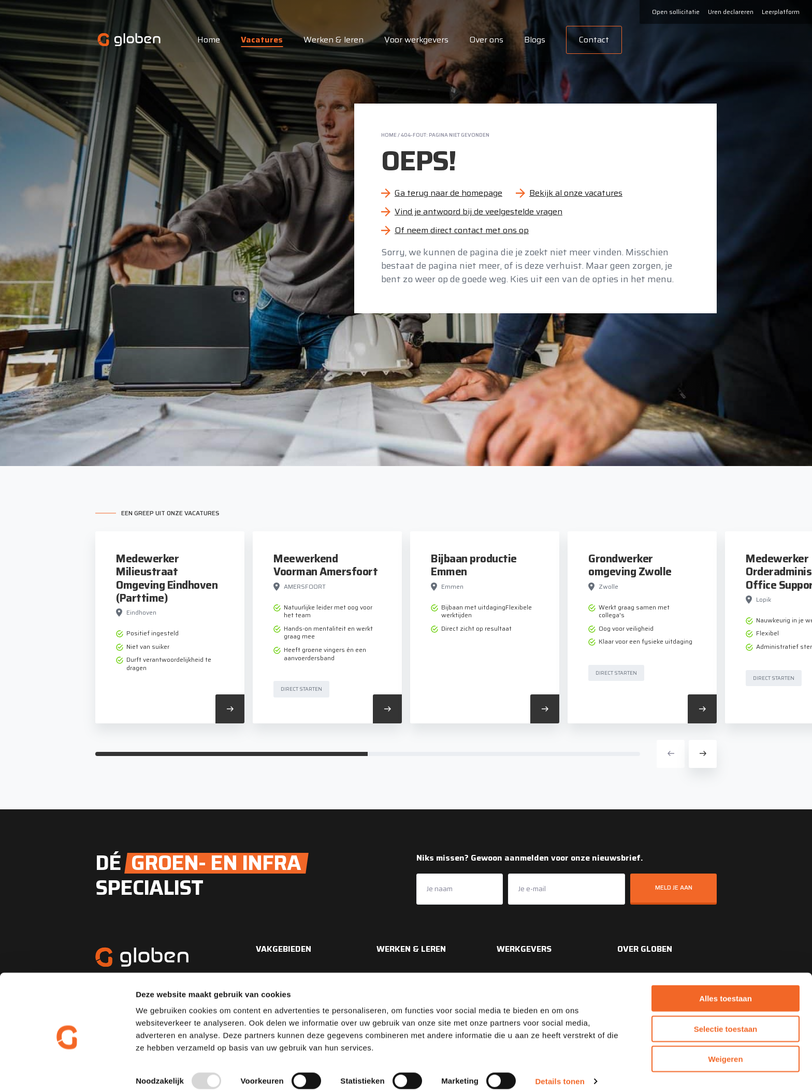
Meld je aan (673, 887)
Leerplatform (781, 12)
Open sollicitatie (676, 12)
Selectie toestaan (726, 1017)
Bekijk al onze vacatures (575, 192)
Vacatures (260, 39)
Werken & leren (332, 39)
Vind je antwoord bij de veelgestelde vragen (478, 211)
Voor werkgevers (415, 39)
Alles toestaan (725, 986)
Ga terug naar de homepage (448, 192)
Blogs (533, 39)
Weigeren (725, 1047)
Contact (592, 39)
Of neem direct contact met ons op (462, 230)
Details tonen (559, 1069)
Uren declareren (730, 12)
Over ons (485, 39)
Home (207, 39)
